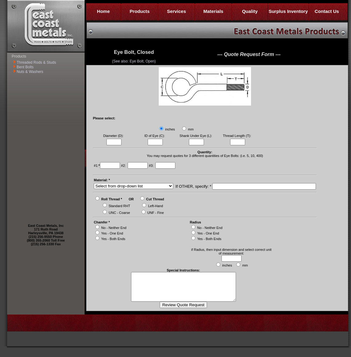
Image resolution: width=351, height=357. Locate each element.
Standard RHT (119, 206)
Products (140, 11)
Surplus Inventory (288, 11)
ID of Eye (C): (155, 136)
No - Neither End (113, 228)
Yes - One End (112, 233)
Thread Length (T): (237, 136)
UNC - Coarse (119, 213)
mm (190, 129)
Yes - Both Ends (113, 239)
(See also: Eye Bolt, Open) (134, 61)
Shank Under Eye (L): (196, 136)
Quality (250, 11)
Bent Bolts (25, 67)
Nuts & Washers (30, 72)
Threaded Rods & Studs (36, 62)
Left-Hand (155, 206)
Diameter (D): (113, 136)
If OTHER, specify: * (192, 186)
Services (176, 11)
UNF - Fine (155, 213)
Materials (213, 11)
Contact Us (327, 11)
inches (170, 129)
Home (103, 11)
